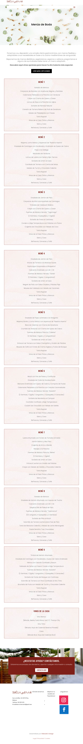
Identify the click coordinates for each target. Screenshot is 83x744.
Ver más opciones (41, 71)
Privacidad (40, 738)
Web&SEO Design (47, 734)
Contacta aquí (41, 670)
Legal (34, 738)
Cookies (47, 738)
